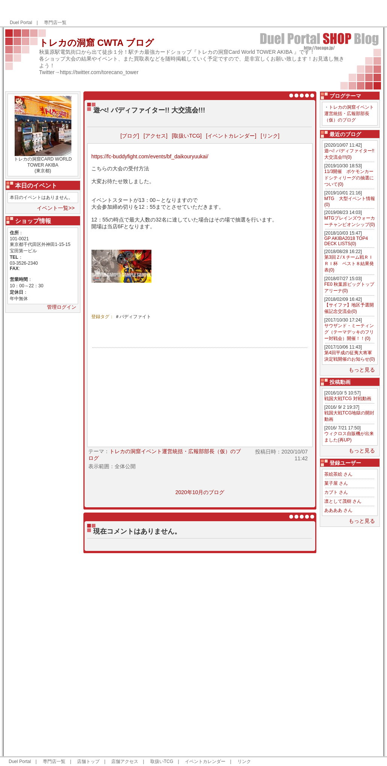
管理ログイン (61, 307)
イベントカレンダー (205, 761)
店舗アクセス (124, 761)
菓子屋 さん (336, 483)
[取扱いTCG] (186, 136)
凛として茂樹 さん (342, 501)
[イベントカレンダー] (231, 136)
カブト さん (336, 492)
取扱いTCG (161, 761)
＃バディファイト (133, 316)
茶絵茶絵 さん (338, 474)
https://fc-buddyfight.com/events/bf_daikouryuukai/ (149, 156)
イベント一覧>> (55, 208)
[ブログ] (129, 136)
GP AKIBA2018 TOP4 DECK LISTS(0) (346, 241)
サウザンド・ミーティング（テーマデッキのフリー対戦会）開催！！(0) (349, 332)
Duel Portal (21, 22)
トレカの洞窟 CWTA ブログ (96, 43)
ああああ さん (338, 510)
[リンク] (270, 136)
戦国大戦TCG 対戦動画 (347, 398)
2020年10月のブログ (200, 492)
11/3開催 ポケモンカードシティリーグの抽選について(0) (349, 178)
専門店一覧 (55, 22)
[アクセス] (156, 136)
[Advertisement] (350, 641)
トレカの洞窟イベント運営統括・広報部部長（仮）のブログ (349, 114)
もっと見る (362, 370)
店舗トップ (88, 761)
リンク (244, 761)
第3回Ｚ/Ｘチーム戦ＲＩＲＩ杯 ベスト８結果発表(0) (349, 264)
